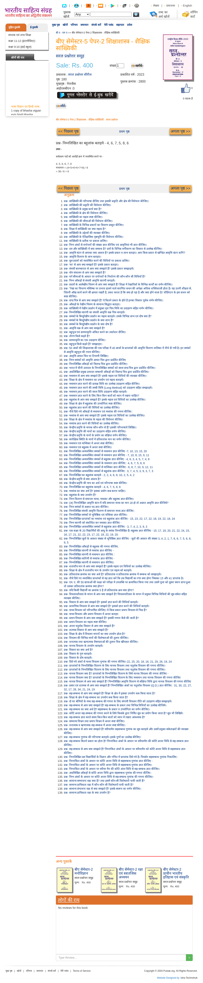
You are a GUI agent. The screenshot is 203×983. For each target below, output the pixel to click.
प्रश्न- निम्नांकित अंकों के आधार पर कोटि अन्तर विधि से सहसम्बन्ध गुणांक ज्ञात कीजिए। (108, 764)
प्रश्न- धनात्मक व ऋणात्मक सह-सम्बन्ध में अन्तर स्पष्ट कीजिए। (94, 725)
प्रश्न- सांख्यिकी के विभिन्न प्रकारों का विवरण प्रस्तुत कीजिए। (94, 224)
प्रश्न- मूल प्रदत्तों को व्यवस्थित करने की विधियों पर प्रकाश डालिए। (96, 260)
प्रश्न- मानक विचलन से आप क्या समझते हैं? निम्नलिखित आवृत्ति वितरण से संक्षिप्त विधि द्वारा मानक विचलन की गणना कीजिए (127, 681)
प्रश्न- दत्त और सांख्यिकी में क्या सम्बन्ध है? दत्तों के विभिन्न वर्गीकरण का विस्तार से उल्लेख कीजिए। (113, 248)
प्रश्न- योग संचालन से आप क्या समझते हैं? (85, 272)
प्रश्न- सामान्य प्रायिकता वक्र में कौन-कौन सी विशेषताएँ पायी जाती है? (98, 784)
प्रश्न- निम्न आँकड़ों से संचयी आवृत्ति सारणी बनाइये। (89, 280)
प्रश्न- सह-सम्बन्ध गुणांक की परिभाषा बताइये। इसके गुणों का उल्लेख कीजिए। (102, 737)
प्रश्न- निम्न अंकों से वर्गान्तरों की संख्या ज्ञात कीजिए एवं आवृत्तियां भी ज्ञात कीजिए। (105, 244)
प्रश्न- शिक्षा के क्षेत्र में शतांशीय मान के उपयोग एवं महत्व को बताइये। (98, 570)
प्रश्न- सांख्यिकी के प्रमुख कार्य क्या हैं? (83, 209)
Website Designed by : (169, 977)
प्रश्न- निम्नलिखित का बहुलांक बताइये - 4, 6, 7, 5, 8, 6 (92, 487)
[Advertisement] (124, 824)
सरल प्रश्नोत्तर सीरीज (80, 74)
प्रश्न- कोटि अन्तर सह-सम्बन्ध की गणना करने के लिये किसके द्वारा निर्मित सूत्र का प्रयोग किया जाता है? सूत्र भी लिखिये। (123, 713)
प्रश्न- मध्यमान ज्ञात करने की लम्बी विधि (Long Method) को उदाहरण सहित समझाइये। (108, 387)
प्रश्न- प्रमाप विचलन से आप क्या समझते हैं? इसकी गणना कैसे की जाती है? (101, 618)
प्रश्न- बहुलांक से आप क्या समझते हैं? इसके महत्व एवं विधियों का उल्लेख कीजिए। (105, 399)
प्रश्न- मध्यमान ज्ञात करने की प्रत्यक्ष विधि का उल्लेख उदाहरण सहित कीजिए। (102, 383)
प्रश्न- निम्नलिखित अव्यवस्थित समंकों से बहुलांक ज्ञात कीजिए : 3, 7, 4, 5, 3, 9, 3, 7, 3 (108, 471)
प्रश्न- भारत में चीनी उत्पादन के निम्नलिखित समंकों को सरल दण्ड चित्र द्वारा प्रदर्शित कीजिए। (109, 367)
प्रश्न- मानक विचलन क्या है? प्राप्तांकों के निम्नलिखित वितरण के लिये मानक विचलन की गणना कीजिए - (116, 673)
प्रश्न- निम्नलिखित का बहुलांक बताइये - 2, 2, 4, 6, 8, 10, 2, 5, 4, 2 (99, 475)
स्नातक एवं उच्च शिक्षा (19, 35)
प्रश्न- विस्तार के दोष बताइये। (78, 657)
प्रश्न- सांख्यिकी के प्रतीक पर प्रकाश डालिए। (85, 240)
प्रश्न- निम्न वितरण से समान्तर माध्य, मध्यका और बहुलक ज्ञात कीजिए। (99, 498)
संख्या (113, 65)
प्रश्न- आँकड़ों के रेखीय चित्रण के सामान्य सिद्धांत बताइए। (92, 304)
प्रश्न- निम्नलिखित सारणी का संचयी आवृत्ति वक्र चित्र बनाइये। (94, 312)
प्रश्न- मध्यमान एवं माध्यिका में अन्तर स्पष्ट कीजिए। (89, 443)
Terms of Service (82, 971)
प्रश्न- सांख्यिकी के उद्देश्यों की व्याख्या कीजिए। (87, 232)
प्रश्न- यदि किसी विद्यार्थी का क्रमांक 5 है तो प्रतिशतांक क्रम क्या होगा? (99, 590)
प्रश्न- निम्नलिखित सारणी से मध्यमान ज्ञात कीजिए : (89, 554)
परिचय (74, 24)
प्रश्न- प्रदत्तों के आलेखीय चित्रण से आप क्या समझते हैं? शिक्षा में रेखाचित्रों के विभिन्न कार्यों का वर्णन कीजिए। (118, 284)
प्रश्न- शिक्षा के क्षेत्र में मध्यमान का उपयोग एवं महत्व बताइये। (94, 379)
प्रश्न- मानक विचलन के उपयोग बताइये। (83, 645)
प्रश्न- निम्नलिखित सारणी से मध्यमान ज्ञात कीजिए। (89, 562)
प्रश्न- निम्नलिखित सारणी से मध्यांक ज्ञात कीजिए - (89, 550)
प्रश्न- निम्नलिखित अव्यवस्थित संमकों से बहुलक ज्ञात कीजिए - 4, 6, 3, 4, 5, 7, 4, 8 (106, 459)
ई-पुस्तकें (34, 27)
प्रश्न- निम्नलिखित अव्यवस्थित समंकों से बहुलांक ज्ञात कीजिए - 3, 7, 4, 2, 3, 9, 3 (105, 526)
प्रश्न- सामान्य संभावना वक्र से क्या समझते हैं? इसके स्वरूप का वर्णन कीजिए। (102, 788)
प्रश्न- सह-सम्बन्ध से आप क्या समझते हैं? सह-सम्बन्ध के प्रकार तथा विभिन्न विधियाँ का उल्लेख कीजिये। (115, 705)
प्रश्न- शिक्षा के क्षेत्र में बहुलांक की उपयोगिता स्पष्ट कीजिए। (93, 403)
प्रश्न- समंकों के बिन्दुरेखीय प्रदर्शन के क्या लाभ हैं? (89, 320)
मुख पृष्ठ (56, 24)
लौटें (62, 105)
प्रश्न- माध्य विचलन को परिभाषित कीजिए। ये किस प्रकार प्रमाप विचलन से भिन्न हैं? (105, 610)
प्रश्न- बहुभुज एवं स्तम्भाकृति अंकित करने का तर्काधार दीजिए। (95, 332)
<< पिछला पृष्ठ (68, 131)
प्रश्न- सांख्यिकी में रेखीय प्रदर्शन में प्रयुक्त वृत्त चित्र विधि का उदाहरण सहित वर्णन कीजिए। (108, 308)
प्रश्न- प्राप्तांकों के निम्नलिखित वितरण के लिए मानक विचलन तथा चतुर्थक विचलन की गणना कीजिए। (114, 665)
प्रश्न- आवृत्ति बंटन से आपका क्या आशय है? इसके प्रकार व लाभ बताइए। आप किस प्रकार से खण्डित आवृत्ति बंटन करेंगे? (124, 252)
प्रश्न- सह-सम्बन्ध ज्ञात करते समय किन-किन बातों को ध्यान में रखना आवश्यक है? (104, 717)
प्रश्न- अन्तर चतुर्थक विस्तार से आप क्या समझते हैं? (89, 625)
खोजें (65, 24)
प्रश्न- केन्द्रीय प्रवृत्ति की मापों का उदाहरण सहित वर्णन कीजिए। (95, 431)
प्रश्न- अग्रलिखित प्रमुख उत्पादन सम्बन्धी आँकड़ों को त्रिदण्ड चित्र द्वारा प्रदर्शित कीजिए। (106, 371)
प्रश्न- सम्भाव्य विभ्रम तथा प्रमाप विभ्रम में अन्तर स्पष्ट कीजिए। (94, 721)
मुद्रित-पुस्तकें (14, 27)
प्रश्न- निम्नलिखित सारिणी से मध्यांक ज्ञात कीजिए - (89, 558)
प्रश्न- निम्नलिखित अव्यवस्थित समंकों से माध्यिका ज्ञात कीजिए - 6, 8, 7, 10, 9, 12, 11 (108, 467)
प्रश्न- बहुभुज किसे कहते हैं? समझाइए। (83, 344)
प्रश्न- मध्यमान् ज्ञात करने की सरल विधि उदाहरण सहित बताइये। (95, 391)
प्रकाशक (170, 5)
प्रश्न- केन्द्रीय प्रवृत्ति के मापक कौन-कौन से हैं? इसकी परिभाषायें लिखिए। (100, 427)
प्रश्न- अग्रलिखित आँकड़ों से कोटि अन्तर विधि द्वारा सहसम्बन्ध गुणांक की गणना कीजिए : (108, 772)
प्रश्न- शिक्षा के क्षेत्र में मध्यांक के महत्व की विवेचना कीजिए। (93, 419)
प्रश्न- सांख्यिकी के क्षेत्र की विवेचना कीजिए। (86, 213)
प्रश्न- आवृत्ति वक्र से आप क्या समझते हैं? (84, 328)
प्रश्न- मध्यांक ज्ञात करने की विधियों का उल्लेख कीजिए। (91, 423)
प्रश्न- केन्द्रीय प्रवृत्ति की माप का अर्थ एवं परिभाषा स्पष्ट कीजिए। (95, 483)
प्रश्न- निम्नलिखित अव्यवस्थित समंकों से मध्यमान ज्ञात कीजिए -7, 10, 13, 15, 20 (105, 451)
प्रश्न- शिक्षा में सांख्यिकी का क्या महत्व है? (85, 228)
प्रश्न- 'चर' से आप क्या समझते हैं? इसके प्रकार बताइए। (91, 264)
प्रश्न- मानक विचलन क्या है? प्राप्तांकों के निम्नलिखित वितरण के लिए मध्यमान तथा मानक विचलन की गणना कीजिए (122, 677)
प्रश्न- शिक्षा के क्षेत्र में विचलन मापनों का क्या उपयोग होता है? (94, 633)
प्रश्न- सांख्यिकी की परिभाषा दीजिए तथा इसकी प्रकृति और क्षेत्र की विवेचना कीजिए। (106, 201)
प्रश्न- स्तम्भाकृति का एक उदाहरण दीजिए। (84, 340)
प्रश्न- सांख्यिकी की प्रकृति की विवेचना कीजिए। (87, 205)
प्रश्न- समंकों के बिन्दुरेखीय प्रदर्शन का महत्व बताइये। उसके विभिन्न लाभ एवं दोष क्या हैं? (107, 316)
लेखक (156, 5)
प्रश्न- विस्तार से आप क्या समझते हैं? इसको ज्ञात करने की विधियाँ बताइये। (101, 602)
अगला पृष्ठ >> (180, 131)
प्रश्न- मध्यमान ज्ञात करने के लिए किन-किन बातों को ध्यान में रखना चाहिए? (101, 395)
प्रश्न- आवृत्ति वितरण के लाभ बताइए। (82, 256)
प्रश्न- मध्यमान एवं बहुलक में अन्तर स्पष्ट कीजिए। (88, 447)
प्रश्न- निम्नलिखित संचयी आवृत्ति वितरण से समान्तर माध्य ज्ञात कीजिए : (99, 510)
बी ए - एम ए (61, 32)
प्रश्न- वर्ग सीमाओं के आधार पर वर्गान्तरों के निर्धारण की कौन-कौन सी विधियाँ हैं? (104, 276)
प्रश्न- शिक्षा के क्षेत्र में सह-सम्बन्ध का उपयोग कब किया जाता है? (96, 697)
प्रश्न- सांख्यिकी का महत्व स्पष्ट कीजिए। (83, 217)
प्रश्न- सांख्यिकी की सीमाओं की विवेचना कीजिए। (88, 221)
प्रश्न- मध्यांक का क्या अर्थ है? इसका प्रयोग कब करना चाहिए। (94, 490)
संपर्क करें (96, 24)
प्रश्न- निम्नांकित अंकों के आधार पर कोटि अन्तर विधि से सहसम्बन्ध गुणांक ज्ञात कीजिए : (108, 760)
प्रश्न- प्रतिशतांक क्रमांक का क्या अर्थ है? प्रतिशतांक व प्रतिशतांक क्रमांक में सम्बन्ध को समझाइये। (112, 574)
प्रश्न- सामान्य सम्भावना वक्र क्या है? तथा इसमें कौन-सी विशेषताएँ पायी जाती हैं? (104, 780)
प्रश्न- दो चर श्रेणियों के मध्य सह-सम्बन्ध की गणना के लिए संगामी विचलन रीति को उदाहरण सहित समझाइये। (118, 701)
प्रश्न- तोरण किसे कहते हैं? (77, 336)
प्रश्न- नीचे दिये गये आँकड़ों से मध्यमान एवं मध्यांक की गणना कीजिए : (98, 411)
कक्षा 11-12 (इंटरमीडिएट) (21, 40)
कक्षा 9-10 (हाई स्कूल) (20, 46)
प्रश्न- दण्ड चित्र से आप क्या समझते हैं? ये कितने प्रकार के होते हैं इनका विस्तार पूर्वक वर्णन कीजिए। (113, 300)
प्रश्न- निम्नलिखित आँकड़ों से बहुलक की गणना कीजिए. (91, 546)
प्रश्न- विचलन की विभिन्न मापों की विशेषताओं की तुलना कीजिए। (96, 637)
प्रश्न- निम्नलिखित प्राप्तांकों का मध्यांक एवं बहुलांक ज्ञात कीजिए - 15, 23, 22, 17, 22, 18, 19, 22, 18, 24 (119, 518)
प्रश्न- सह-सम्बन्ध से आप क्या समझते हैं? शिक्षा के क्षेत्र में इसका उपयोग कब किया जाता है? (109, 693)
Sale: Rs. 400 (74, 65)
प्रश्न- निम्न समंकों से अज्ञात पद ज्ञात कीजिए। (86, 506)
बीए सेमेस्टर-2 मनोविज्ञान (84, 871)
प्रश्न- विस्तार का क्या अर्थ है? (78, 649)
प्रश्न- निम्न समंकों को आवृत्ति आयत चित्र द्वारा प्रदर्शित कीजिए (95, 359)
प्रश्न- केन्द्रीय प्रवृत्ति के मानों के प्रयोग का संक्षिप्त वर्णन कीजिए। (95, 435)
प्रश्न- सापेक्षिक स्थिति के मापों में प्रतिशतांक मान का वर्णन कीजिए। (97, 439)
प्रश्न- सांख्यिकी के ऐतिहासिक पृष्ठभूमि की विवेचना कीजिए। (93, 236)
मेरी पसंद (108, 24)
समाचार (84, 24)
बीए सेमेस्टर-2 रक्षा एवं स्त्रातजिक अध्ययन (131, 873)
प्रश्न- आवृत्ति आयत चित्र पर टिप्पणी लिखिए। (86, 356)
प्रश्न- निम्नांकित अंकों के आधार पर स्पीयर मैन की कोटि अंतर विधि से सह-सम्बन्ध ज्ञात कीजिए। (112, 768)
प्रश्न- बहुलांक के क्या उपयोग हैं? (80, 494)
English (187, 5)
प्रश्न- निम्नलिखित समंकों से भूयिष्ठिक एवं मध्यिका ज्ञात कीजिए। (95, 514)
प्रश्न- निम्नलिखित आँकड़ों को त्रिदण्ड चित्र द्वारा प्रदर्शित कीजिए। (95, 363)
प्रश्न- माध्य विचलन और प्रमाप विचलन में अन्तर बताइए (91, 614)
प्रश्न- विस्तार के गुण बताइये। (78, 653)
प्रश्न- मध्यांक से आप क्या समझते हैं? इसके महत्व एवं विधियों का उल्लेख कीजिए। (104, 415)
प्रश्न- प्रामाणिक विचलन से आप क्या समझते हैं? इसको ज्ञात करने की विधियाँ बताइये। (106, 606)
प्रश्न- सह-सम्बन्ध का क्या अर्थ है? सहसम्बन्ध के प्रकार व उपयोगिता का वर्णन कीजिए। (107, 709)
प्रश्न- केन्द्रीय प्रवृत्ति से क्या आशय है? (82, 479)
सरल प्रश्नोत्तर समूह (70, 56)
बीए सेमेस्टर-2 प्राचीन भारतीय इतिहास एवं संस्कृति (176, 873)
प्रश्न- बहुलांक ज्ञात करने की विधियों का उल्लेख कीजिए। (92, 407)
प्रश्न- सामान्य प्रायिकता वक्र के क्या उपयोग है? (87, 792)
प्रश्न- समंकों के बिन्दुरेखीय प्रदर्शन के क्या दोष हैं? (88, 324)
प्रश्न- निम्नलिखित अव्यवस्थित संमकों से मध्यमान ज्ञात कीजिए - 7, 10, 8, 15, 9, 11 (106, 455)
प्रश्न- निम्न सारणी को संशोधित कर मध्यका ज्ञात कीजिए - (92, 522)
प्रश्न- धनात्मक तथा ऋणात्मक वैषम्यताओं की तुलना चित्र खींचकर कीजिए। (101, 641)
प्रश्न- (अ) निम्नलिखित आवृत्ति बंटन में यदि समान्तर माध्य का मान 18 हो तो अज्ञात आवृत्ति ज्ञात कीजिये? (116, 502)
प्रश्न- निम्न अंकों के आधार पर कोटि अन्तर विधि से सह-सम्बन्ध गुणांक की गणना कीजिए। (108, 776)
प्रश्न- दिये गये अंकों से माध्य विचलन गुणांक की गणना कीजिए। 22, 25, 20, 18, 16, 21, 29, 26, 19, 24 (118, 661)
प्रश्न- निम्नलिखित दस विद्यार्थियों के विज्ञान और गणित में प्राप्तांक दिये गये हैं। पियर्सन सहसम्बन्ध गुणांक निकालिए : (121, 756)
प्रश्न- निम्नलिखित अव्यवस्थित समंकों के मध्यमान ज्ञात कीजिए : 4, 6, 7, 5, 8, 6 (104, 463)
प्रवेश (129, 24)
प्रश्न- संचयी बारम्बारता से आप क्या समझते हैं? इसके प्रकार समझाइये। (99, 268)
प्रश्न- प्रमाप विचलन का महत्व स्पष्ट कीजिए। (85, 622)
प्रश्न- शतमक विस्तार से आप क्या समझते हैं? (86, 629)
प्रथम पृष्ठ (124, 131)
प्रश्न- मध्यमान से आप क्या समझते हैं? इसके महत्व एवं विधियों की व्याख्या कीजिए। (105, 375)
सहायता (120, 24)
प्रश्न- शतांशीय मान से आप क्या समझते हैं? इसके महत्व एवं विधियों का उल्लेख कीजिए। (107, 566)
